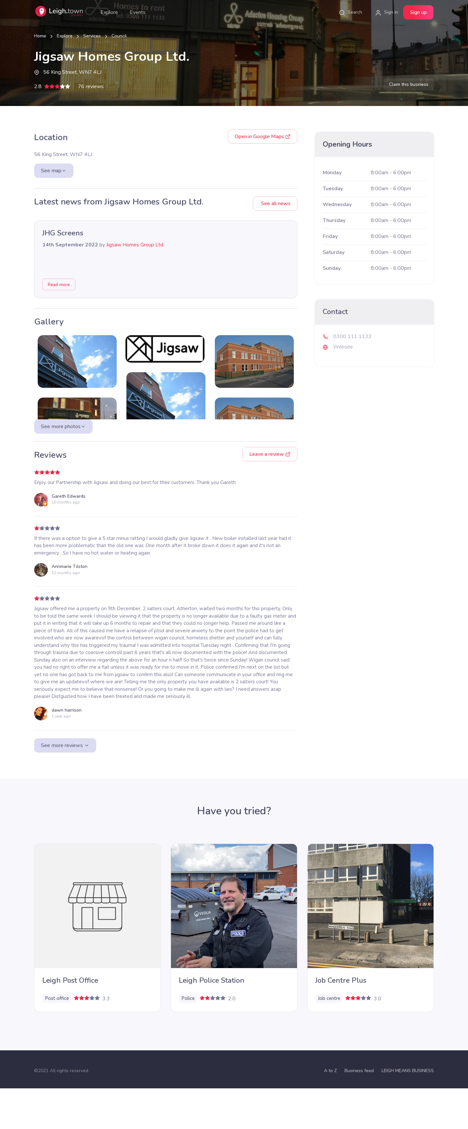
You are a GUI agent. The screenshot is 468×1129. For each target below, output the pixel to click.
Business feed (359, 1111)
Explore (109, 12)
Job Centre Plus (340, 1021)
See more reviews (65, 786)
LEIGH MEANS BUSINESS (408, 1111)
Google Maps (263, 136)
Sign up (418, 12)
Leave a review (270, 494)
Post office (57, 1039)
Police (188, 1039)
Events (138, 12)
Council (119, 36)
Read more (59, 285)
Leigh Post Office (70, 1021)
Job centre (329, 1039)
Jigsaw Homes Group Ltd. (135, 244)
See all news (275, 203)
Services (92, 36)
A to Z (330, 1111)
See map (54, 170)
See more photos (63, 467)
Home (40, 36)
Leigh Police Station (211, 1021)
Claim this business (408, 84)
